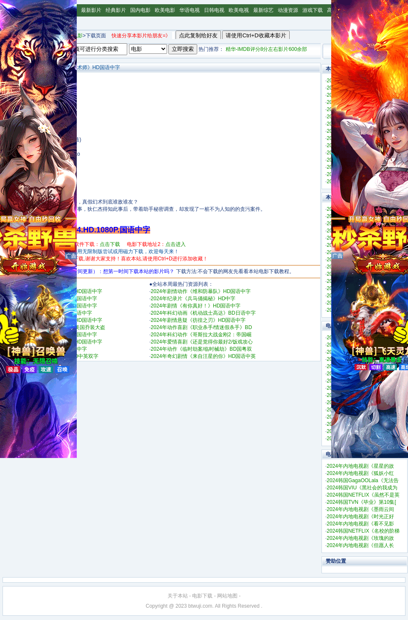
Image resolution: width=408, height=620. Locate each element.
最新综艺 (263, 10)
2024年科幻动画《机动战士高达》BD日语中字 (203, 313)
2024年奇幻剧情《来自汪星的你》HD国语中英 (203, 356)
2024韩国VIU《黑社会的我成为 (362, 488)
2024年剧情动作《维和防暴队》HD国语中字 (201, 291)
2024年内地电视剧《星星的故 (360, 466)
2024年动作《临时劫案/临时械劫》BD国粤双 (201, 349)
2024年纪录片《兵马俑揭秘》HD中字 (193, 299)
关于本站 (178, 596)
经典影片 (116, 10)
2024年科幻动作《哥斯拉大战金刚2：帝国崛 (201, 335)
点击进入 (175, 244)
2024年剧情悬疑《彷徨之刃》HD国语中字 (198, 320)
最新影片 (91, 10)
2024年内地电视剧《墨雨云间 (360, 509)
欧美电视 (239, 10)
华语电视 (189, 10)
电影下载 (202, 596)
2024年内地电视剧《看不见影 (360, 524)
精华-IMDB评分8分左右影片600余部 (266, 49)
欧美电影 (165, 10)
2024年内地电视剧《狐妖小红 (360, 473)
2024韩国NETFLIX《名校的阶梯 (363, 531)
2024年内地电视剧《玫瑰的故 (360, 538)
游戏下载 (312, 10)
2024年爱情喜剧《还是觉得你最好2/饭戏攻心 (202, 342)
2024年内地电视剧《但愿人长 (360, 545)
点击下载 (110, 244)
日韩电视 (214, 10)
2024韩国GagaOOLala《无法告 (362, 480)
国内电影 (140, 10)
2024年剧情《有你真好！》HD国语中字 (195, 306)
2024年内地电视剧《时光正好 (360, 516)
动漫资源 (288, 10)
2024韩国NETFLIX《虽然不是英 (363, 495)
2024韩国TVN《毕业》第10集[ (361, 502)
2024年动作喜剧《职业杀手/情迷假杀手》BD (201, 327)
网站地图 (227, 596)
